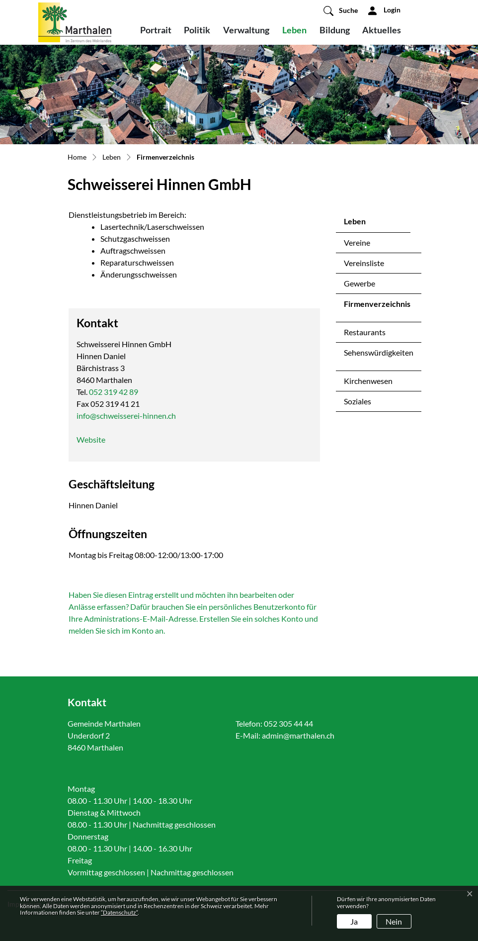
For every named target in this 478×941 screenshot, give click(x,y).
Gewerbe (359, 283)
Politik (197, 29)
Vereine (357, 242)
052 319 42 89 (113, 391)
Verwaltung (246, 29)
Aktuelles (381, 29)
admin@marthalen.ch (298, 735)
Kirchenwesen (368, 380)
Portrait (155, 29)
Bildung (334, 29)
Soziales (357, 401)
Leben (294, 29)
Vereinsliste (364, 263)
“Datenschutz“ (119, 912)
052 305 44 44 (288, 723)
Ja (354, 921)
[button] (340, 10)
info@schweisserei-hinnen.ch (126, 415)
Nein (394, 921)
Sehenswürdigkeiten (378, 352)
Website (91, 439)
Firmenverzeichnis (376, 306)
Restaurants (365, 332)
